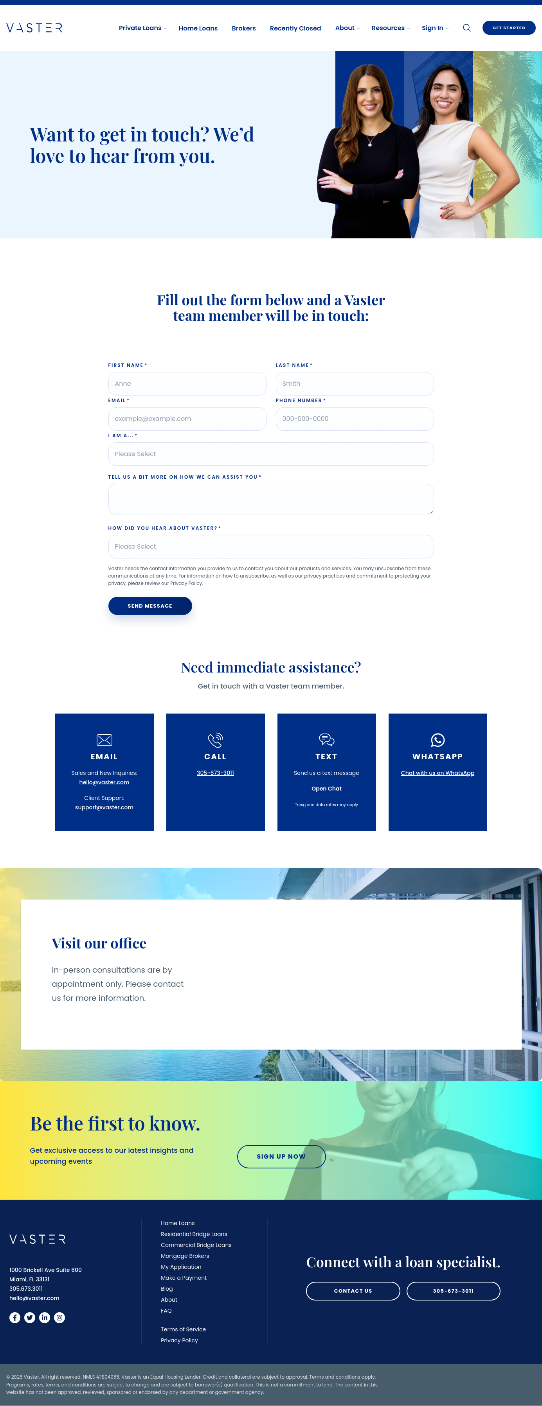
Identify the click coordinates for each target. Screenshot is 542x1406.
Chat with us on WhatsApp (437, 773)
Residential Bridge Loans (194, 1234)
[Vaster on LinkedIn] (44, 1317)
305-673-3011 (215, 773)
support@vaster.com (104, 807)
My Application (181, 1267)
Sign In (435, 27)
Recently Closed (295, 28)
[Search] (467, 27)
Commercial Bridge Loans (196, 1245)
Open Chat (327, 788)
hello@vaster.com (104, 782)
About (348, 27)
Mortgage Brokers (185, 1256)
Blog (167, 1289)
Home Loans (198, 28)
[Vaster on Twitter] (29, 1317)
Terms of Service (183, 1329)
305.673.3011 (26, 1289)
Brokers (244, 28)
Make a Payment (184, 1278)
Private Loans (143, 27)
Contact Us (353, 1291)
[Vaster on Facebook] (14, 1317)
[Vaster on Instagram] (59, 1317)
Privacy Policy (179, 1340)
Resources (391, 27)
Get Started (509, 28)
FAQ (166, 1311)
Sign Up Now (281, 1156)
